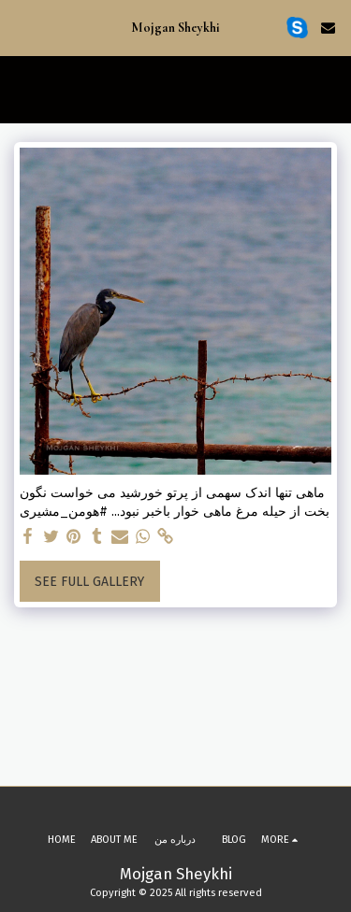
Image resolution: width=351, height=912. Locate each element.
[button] (21, 27)
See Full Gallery (89, 582)
